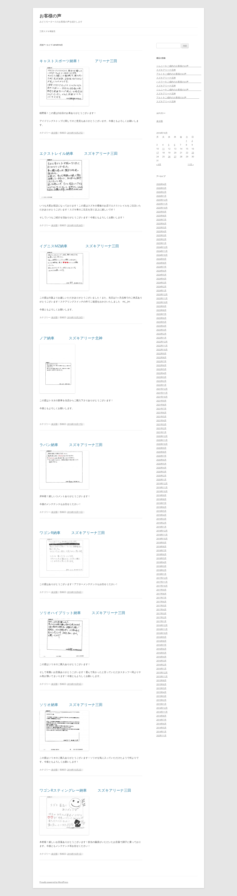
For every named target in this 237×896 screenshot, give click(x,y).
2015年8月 (161, 680)
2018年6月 (161, 554)
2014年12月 (162, 707)
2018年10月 (162, 538)
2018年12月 (162, 530)
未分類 (54, 132)
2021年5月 (161, 416)
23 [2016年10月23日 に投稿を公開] (193, 152)
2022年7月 (161, 361)
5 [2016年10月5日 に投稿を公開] (168, 144)
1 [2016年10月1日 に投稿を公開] (186, 140)
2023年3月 (161, 329)
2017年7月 (161, 597)
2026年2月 (161, 192)
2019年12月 (162, 483)
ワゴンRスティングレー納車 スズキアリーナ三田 (85, 790)
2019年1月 (161, 526)
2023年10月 (162, 302)
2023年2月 (161, 333)
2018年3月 (161, 566)
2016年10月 (162, 633)
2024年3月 (161, 282)
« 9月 (158, 164)
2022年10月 (162, 349)
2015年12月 (162, 672)
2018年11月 (162, 534)
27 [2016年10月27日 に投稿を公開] (175, 156)
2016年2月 (161, 664)
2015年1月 (161, 704)
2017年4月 (161, 609)
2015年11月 (162, 676)
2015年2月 (161, 700)
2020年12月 (162, 436)
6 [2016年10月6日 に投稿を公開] (174, 144)
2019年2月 (161, 522)
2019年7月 (161, 503)
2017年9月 (161, 589)
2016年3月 (161, 660)
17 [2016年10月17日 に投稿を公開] (157, 152)
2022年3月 (161, 377)
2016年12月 (162, 625)
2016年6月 (161, 648)
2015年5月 (161, 688)
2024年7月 (161, 266)
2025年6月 (161, 223)
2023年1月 (161, 337)
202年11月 (161, 735)
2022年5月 (161, 369)
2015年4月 (161, 692)
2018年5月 (161, 558)
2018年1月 (161, 574)
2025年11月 (162, 203)
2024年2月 (161, 286)
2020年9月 (161, 448)
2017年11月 (162, 581)
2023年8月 (161, 310)
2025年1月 (161, 243)
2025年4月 (161, 231)
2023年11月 (162, 298)
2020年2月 (161, 475)
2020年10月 (162, 444)
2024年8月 (161, 262)
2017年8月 (161, 593)
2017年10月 (162, 585)
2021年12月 (162, 388)
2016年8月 (161, 641)
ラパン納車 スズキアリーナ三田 (71, 444)
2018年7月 (161, 550)
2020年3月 (161, 471)
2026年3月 (161, 188)
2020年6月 (161, 459)
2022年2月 (161, 381)
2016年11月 (162, 629)
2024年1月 (161, 290)
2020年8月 (161, 451)
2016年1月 (161, 668)
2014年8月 (161, 715)
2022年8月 (161, 357)
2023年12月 (162, 294)
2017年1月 (161, 621)
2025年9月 (161, 211)
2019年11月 (162, 487)
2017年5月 (161, 605)
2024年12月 (162, 247)
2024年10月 (162, 255)
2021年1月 (161, 432)
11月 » (191, 164)
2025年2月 (161, 239)
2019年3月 (161, 518)
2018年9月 (161, 542)
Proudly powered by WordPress (54, 882)
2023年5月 (161, 321)
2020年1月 (161, 479)
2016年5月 (161, 652)
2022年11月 (162, 345)
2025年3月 (161, 235)
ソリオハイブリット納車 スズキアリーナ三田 (82, 612)
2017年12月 (162, 577)
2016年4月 (161, 656)
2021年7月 (161, 408)
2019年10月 (162, 491)
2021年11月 (162, 392)
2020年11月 (162, 440)
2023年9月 (161, 306)
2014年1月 (161, 731)
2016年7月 (161, 644)
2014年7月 (161, 719)
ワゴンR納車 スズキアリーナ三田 (72, 532)
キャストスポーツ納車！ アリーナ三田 (78, 60)
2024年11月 (162, 251)
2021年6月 (161, 412)
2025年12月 (162, 199)
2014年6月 (161, 723)
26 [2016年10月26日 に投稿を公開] (169, 156)
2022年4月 (161, 373)
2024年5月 (161, 274)
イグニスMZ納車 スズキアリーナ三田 (79, 245)
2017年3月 (161, 613)
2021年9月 (161, 400)
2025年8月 (161, 215)
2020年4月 (161, 467)
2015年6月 (161, 684)
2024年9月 (161, 258)
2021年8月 (161, 404)
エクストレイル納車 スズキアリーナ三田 (79, 153)
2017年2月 (161, 617)
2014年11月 (162, 711)
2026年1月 (161, 195)
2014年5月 (161, 727)
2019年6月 (161, 507)
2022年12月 (162, 341)
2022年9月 (161, 353)
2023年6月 (161, 318)
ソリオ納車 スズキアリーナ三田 (71, 704)
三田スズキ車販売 (47, 31)
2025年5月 (161, 227)
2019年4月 (161, 514)
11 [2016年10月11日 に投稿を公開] (163, 148)
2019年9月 (161, 495)
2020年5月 (161, 463)
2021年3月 (161, 424)
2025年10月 (162, 207)
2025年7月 (161, 219)
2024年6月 (161, 270)
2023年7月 (161, 314)
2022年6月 (161, 365)
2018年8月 (161, 546)
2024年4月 (161, 278)
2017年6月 (161, 601)
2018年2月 (161, 570)
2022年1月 (161, 385)
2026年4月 (161, 184)
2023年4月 (161, 325)
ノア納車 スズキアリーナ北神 (71, 337)
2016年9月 (161, 637)
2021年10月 (162, 396)
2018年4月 (161, 562)
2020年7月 (161, 455)
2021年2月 (161, 428)
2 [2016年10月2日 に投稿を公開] (192, 140)
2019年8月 (161, 499)
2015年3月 (161, 696)
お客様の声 (50, 16)
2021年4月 (161, 420)
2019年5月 (161, 511)
